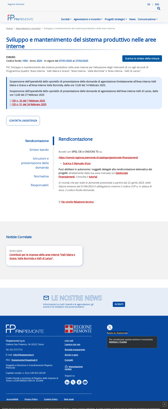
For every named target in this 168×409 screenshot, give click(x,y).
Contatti (69, 360)
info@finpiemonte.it (23, 355)
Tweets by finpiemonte (117, 333)
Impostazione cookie (74, 368)
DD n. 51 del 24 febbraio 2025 (29, 104)
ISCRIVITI (119, 304)
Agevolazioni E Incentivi (28, 28)
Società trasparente (75, 349)
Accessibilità (12, 399)
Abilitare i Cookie (118, 342)
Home (9, 28)
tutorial (93, 176)
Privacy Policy (31, 399)
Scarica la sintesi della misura (142, 58)
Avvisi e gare (71, 355)
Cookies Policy (51, 399)
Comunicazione (147, 19)
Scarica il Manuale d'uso (77, 163)
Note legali (69, 399)
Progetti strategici (115, 19)
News (132, 19)
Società (65, 19)
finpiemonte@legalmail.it (24, 360)
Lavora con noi (72, 344)
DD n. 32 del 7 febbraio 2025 (28, 100)
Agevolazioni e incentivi (87, 19)
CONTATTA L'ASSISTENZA (23, 120)
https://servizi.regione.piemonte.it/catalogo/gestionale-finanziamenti (98, 157)
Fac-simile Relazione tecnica (77, 201)
